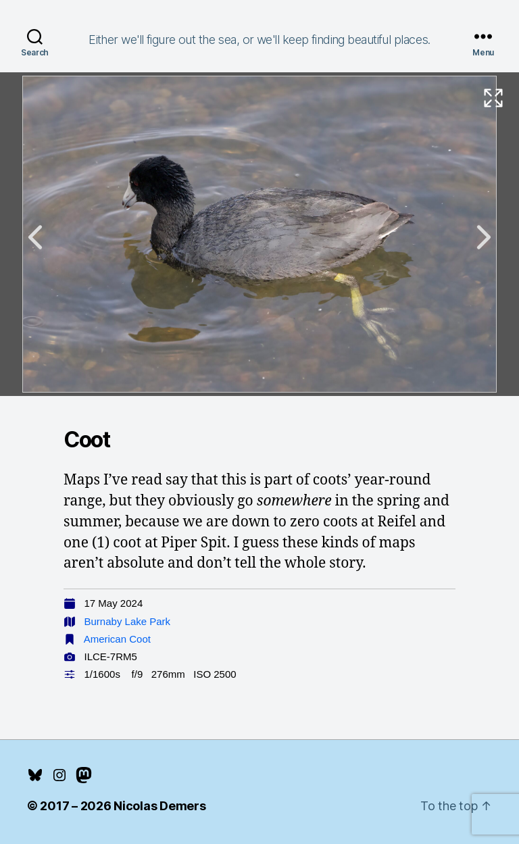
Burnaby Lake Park (127, 621)
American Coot (117, 639)
